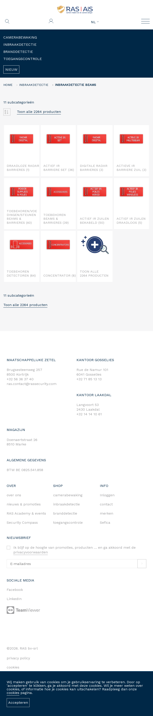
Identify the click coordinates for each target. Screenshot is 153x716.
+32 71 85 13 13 (89, 379)
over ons (14, 495)
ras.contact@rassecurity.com (31, 384)
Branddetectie (18, 52)
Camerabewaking (20, 37)
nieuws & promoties (24, 504)
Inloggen (107, 495)
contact (106, 504)
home (7, 85)
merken (106, 513)
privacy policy (18, 658)
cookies (13, 693)
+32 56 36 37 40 (20, 379)
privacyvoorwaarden (30, 552)
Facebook (15, 590)
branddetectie (65, 513)
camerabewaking (68, 495)
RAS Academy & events (26, 513)
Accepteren (18, 702)
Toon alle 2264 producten (39, 112)
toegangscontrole (68, 522)
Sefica (105, 522)
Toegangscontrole (22, 59)
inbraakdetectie (66, 504)
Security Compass (22, 522)
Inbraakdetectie (19, 44)
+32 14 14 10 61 (89, 414)
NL (95, 22)
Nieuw (11, 69)
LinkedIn (14, 599)
